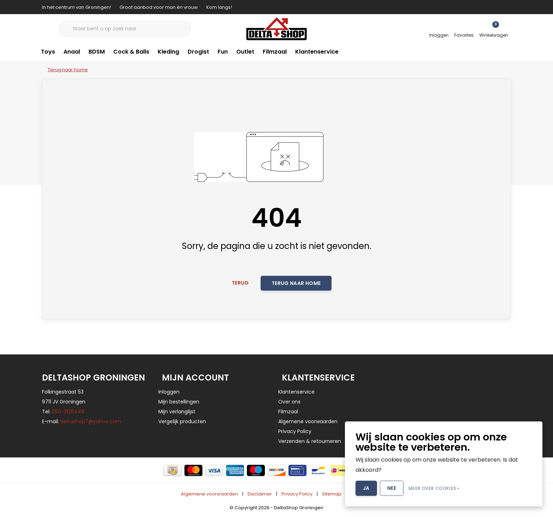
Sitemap (331, 494)
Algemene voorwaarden (209, 494)
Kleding (168, 52)
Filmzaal (275, 52)
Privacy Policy (296, 494)
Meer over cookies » (434, 488)
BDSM (97, 52)
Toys (48, 52)
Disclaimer (260, 494)
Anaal (71, 52)
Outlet (245, 52)
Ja (366, 488)
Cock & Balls (131, 52)
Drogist (198, 52)
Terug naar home (296, 283)
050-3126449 (68, 411)
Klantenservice (317, 52)
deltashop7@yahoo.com (90, 421)
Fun (223, 52)
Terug (240, 282)
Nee (391, 488)
